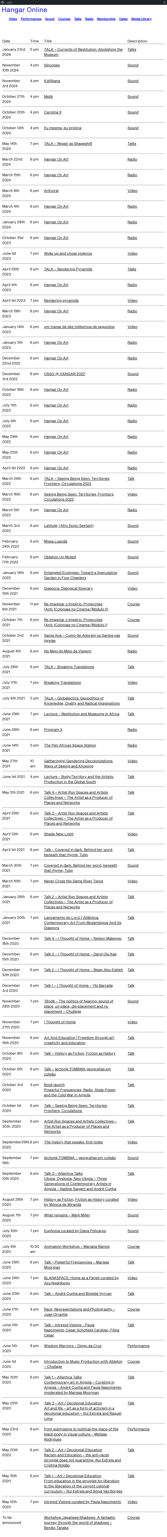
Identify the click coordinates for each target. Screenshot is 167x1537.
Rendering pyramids (61, 300)
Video (13, 19)
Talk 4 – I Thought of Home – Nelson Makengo (83, 938)
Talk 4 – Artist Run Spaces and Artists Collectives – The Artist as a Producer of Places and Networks (78, 797)
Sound (49, 19)
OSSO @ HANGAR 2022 (64, 373)
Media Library (141, 19)
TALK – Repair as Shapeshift (68, 143)
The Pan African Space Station (70, 745)
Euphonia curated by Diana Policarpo (75, 1230)
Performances (31, 19)
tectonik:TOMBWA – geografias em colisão (80, 1157)
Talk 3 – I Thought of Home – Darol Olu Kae (80, 954)
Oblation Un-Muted (60, 557)
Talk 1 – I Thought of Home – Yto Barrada (78, 985)
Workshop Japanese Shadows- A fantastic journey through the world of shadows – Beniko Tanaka (79, 1522)
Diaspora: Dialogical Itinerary (68, 588)
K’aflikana (52, 80)
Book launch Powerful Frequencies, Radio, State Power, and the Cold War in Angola (80, 1089)
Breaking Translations (62, 682)
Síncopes (52, 65)
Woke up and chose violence (68, 253)
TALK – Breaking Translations (69, 666)
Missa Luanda (55, 541)
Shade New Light (58, 834)
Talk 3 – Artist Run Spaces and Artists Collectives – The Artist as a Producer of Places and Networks (78, 818)
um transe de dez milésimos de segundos (79, 326)
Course (133, 604)
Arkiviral (51, 190)
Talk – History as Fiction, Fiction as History (80, 1053)
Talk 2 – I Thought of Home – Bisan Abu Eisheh (83, 969)
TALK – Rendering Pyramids (68, 269)
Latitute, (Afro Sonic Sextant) (69, 525)
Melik (48, 96)
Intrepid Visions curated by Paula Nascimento (82, 1501)
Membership (106, 19)
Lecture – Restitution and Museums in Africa (81, 714)
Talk (130, 478)
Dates (123, 19)
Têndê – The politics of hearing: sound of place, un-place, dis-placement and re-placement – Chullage (78, 1006)
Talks (77, 19)
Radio (89, 19)
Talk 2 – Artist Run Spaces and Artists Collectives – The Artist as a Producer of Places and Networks (78, 901)
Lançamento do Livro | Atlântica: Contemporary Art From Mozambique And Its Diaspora (82, 922)
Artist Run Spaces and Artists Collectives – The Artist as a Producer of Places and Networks (80, 1126)
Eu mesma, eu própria (62, 128)
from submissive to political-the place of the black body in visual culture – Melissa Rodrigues (81, 1434)
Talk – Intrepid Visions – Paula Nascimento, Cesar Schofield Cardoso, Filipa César (81, 1330)
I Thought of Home (60, 1022)
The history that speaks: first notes (73, 1142)
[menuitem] (2, 2)
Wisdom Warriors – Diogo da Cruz (73, 1345)
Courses (64, 19)
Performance (138, 1345)
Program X (53, 729)
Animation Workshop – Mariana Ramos (77, 1246)
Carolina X (53, 112)
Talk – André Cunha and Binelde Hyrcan (78, 1293)
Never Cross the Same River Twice (73, 881)
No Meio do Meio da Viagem (67, 651)
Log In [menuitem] (9, 2)
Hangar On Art (56, 159)
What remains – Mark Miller (67, 1215)
